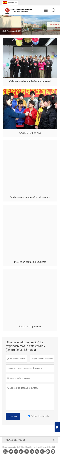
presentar (13, 416)
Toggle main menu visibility (46, 9)
